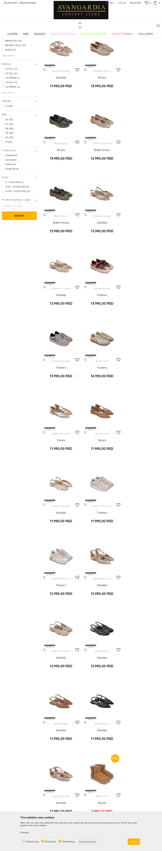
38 (9, 158)
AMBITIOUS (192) (14, 62)
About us (50, 722)
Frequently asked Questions (93, 740)
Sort (134, 38)
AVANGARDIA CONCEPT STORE (18, 32)
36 (9, 149)
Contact (50, 738)
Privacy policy (91, 727)
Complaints (128, 737)
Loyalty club (52, 748)
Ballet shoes (61, 178)
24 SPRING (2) (12, 117)
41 (8, 172)
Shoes (101, 107)
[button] (158, 25)
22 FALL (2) (11, 99)
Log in (122, 666)
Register (135, 2)
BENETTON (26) (13, 71)
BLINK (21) (10, 80)
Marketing (68, 841)
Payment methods (94, 752)
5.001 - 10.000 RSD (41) (17, 217)
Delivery (125, 722)
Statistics (50, 841)
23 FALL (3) (11, 103)
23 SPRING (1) (12, 108)
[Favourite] (148, 3)
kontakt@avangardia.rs (22, 748)
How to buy (90, 722)
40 (9, 167)
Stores (49, 743)
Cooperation (53, 732)
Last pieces (11, 190)
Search (19, 246)
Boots (61, 609)
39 (9, 163)
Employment (53, 727)
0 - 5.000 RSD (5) (14, 212)
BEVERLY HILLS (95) (15, 75)
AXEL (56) (10, 66)
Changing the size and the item (137, 729)
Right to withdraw (131, 747)
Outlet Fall (10, 194)
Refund (125, 742)
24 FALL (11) (11, 112)
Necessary (32, 841)
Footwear (9, 49)
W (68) (9, 136)
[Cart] (156, 3)
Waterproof (11, 185)
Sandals (61, 107)
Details (24, 832)
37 (9, 154)
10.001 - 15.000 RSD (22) (18, 221)
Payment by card (94, 747)
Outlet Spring (12, 199)
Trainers (101, 250)
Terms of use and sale (96, 732)
